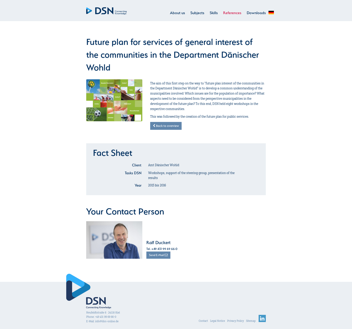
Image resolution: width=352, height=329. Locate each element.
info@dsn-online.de (107, 321)
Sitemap (251, 320)
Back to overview (166, 126)
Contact (203, 320)
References (232, 13)
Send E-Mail (158, 255)
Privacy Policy (235, 320)
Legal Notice (217, 320)
